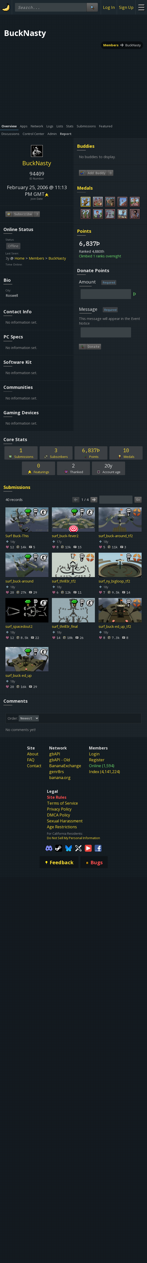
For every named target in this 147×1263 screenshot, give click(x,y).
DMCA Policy (58, 815)
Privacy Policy (59, 809)
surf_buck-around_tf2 (116, 535)
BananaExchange (65, 765)
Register (96, 760)
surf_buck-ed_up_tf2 (115, 626)
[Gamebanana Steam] (59, 848)
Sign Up (126, 7)
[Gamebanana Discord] (49, 848)
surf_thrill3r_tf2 (64, 581)
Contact (34, 765)
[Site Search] (92, 7)
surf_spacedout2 (18, 626)
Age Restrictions (62, 827)
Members (110, 45)
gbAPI (54, 754)
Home (20, 258)
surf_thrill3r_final (65, 626)
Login (94, 754)
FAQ (30, 760)
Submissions (16, 487)
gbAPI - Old (59, 760)
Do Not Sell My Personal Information (73, 838)
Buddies (85, 146)
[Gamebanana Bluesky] (69, 848)
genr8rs (56, 771)
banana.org (60, 777)
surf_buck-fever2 (65, 535)
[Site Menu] (141, 7)
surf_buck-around (19, 581)
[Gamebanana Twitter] (78, 848)
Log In (109, 7)
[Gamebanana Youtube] (88, 848)
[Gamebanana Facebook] (98, 848)
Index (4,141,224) (104, 771)
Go (138, 500)
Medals (85, 188)
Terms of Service (62, 803)
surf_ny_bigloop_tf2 (114, 581)
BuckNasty (133, 45)
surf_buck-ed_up (18, 675)
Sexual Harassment (65, 821)
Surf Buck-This (17, 535)
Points (84, 231)
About (32, 754)
